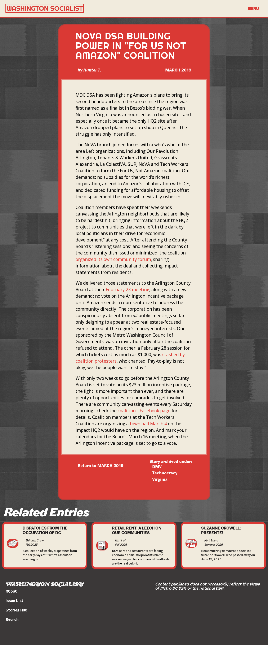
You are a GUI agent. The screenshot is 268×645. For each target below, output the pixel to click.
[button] (253, 8)
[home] (124, 8)
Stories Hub (16, 610)
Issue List (14, 600)
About (11, 591)
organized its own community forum (113, 259)
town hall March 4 (148, 424)
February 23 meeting (127, 289)
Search (12, 619)
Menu (253, 8)
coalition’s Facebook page (144, 411)
